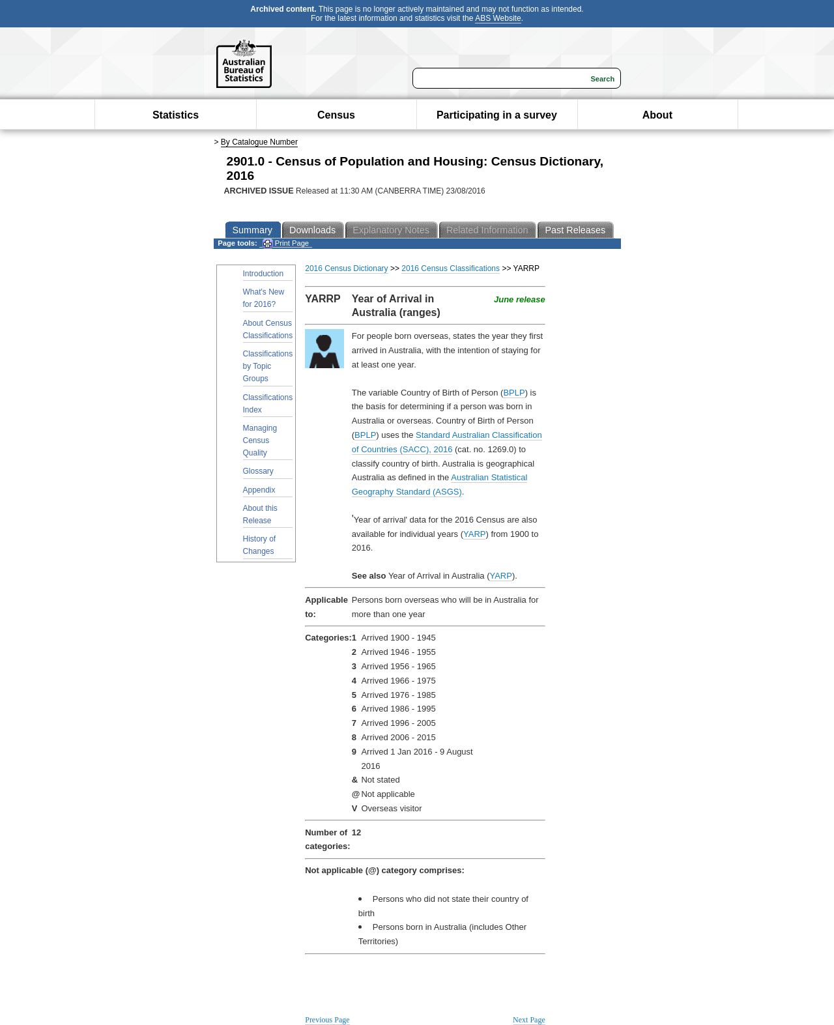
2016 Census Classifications (450, 268)
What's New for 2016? (264, 298)
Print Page (286, 243)
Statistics (175, 115)
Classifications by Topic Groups (268, 366)
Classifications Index (268, 403)
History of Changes (259, 545)
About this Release (260, 514)
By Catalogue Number (259, 142)
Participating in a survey (497, 115)
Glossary (258, 471)
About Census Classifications (268, 329)
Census (336, 115)
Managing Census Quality (260, 440)
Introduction (263, 273)
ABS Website (498, 18)
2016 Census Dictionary (346, 268)
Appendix (259, 490)
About (657, 115)
